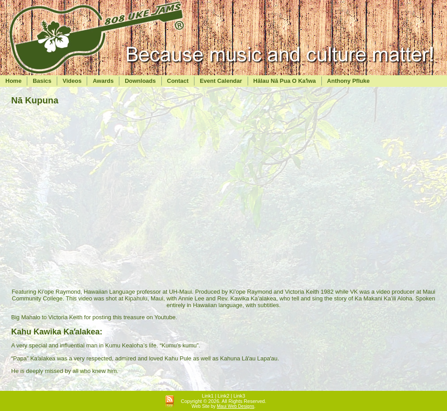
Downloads (140, 80)
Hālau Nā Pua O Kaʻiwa (284, 80)
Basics (42, 80)
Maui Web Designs (235, 406)
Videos (72, 80)
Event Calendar (221, 80)
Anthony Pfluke (348, 80)
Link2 (223, 395)
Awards (103, 80)
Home (13, 80)
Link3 (239, 395)
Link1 (208, 395)
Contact (178, 80)
